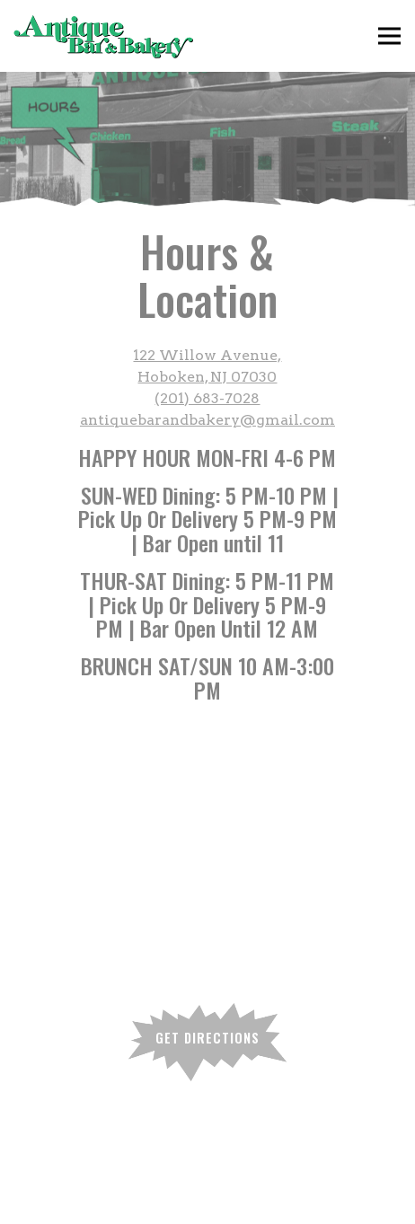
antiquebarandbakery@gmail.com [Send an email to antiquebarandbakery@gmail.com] (207, 419)
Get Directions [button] (207, 1037)
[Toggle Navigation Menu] (389, 36)
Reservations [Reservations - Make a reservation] (207, 1203)
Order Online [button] (207, 1160)
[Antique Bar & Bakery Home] (103, 35)
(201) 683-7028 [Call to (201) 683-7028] (207, 398)
